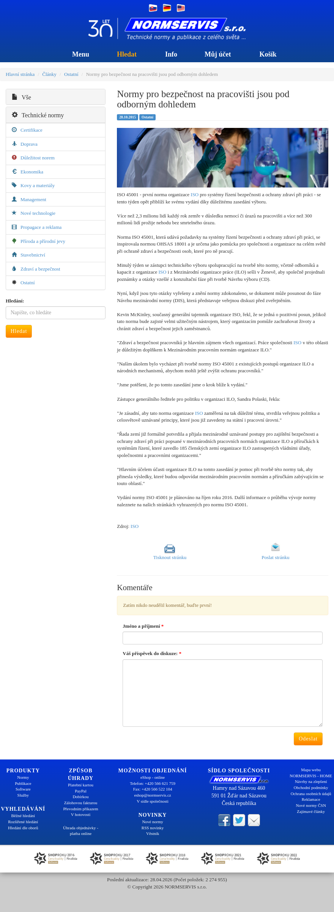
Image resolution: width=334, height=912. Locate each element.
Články (49, 74)
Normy (23, 777)
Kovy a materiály (37, 185)
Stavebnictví (32, 255)
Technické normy (38, 115)
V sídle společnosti (153, 801)
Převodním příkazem (80, 808)
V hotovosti (80, 814)
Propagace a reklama (40, 227)
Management (33, 199)
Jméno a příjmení (143, 626)
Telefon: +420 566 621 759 (152, 783)
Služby (23, 795)
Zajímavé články (311, 811)
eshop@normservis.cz (152, 795)
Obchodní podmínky (311, 787)
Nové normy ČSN (311, 805)
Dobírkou (80, 796)
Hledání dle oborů (23, 827)
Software (23, 789)
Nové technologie (37, 213)
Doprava (29, 144)
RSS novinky (153, 827)
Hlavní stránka (20, 74)
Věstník (152, 833)
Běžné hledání (23, 815)
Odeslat (308, 739)
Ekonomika (31, 172)
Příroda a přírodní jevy (42, 241)
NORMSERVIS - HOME (311, 775)
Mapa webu (311, 769)
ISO (195, 194)
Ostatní (71, 74)
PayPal (81, 791)
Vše (21, 97)
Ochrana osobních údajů (311, 793)
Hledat (19, 331)
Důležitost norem (37, 158)
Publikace (23, 783)
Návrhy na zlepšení (311, 781)
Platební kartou (80, 785)
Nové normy (152, 821)
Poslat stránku (275, 557)
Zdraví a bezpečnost (40, 269)
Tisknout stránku (169, 557)
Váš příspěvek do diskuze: (152, 653)
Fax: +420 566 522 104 (152, 789)
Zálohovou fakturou (81, 802)
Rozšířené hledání (23, 821)
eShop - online (152, 777)
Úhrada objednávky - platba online (80, 830)
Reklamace (311, 799)
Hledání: (15, 301)
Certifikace (31, 130)
